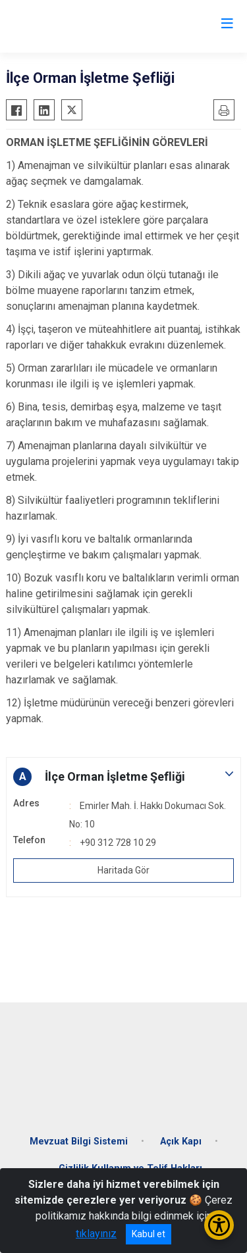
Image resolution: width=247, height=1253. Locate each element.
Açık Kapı (181, 1141)
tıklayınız (96, 1233)
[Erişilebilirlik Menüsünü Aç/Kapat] (219, 1225)
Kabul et (148, 1234)
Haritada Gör (123, 870)
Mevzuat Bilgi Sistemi (79, 1141)
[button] (123, 777)
